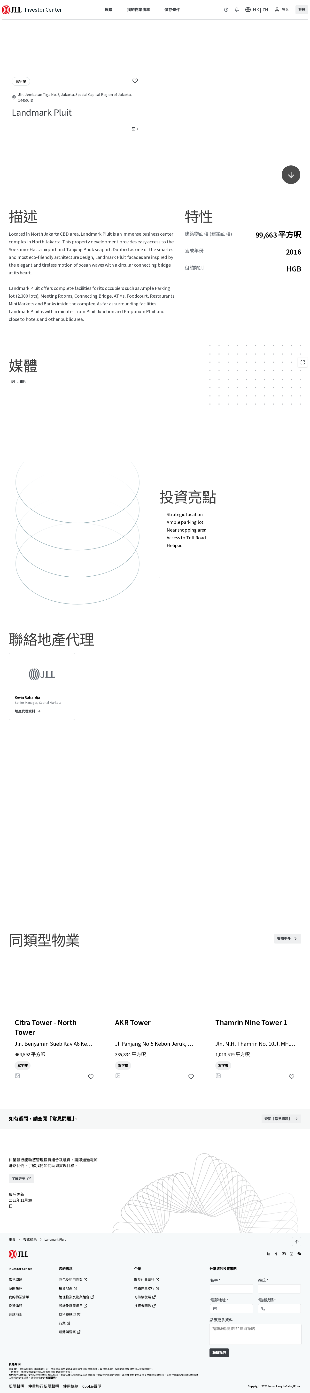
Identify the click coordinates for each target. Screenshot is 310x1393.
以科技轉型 (70, 1314)
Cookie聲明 (91, 1386)
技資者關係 (145, 1306)
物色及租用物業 (73, 1279)
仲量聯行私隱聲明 (43, 1386)
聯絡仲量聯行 (146, 1288)
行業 (64, 1323)
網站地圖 (15, 1314)
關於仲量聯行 (146, 1279)
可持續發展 (145, 1297)
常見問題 (15, 1279)
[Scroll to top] (296, 1241)
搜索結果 (30, 1239)
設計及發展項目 (73, 1306)
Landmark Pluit (55, 1239)
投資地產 (68, 1288)
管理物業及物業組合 (76, 1297)
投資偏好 (15, 1306)
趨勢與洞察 (70, 1332)
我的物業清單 (19, 1297)
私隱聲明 (16, 1386)
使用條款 (70, 1386)
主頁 (12, 1239)
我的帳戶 (15, 1288)
